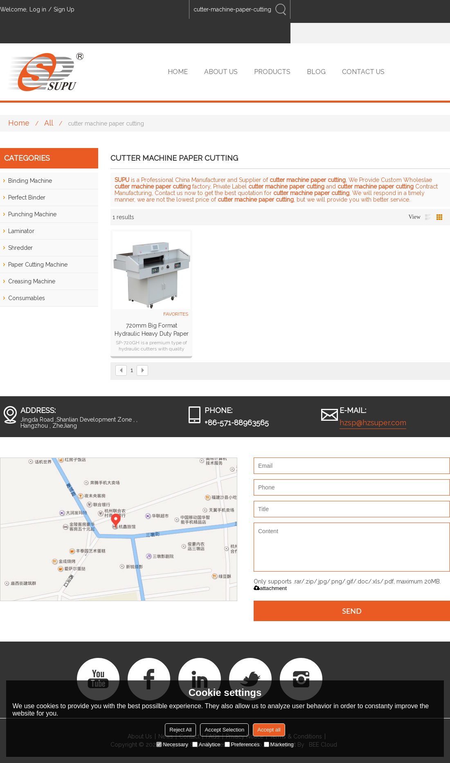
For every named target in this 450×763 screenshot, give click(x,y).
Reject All (180, 730)
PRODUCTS (272, 72)
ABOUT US (221, 72)
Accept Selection (224, 730)
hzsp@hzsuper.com (373, 422)
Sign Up (64, 9)
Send (352, 610)
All (48, 123)
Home (18, 123)
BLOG (316, 72)
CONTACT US (363, 72)
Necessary (172, 744)
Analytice (206, 744)
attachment (270, 588)
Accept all (268, 730)
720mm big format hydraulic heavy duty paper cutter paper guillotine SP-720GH (152, 330)
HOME (178, 72)
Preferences (242, 744)
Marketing (279, 744)
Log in (37, 9)
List (428, 217)
